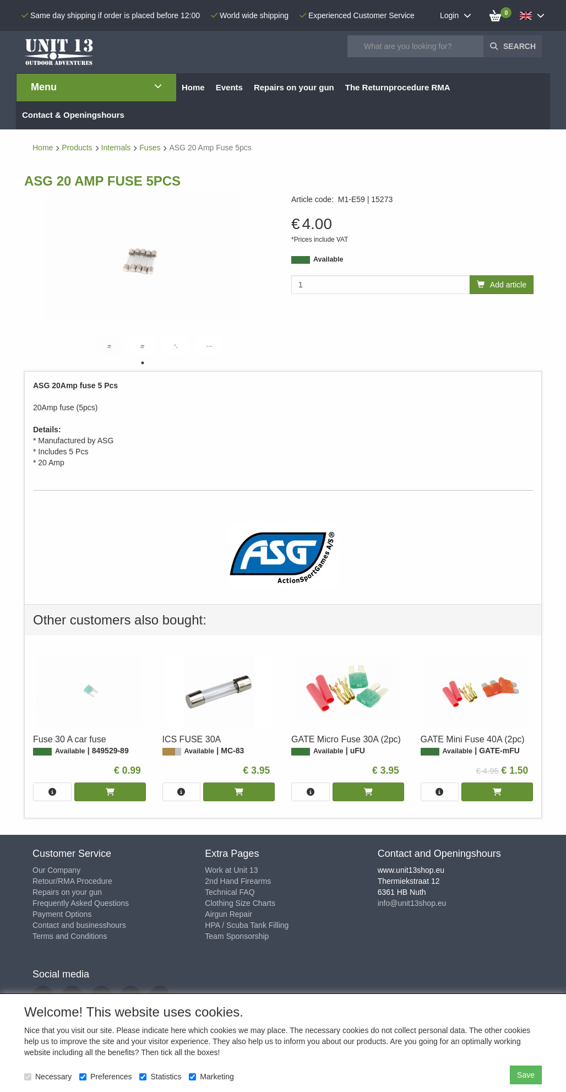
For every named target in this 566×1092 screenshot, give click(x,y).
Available (328, 259)
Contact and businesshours (79, 925)
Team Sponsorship (237, 936)
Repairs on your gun (67, 892)
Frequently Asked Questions (80, 903)
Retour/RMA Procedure (72, 881)
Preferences (105, 1076)
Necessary (48, 1076)
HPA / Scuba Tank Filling (247, 925)
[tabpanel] (109, 346)
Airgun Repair (228, 914)
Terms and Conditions (69, 936)
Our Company (56, 870)
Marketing (211, 1076)
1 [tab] (142, 362)
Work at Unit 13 (231, 870)
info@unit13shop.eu (412, 903)
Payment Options (61, 914)
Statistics (160, 1076)
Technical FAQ (229, 892)
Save (526, 1075)
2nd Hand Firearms (238, 881)
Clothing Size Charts (240, 903)
